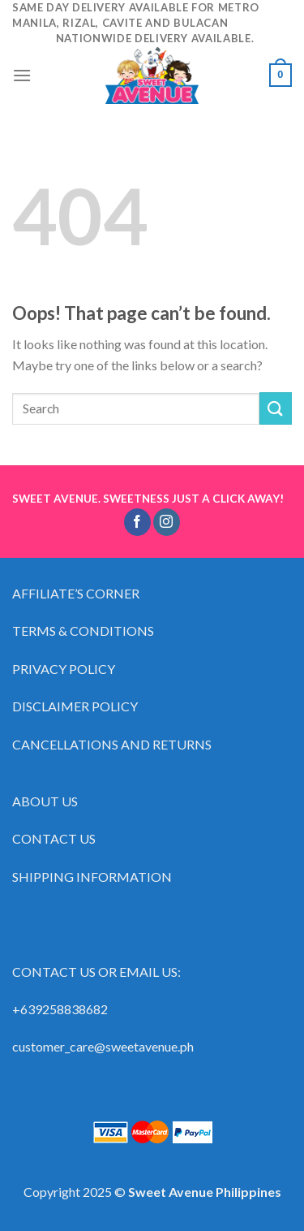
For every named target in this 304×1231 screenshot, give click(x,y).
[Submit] (275, 408)
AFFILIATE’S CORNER (75, 593)
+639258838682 (60, 1009)
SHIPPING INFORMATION (93, 876)
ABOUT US (45, 801)
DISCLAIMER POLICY (75, 706)
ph (187, 1046)
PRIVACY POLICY (63, 668)
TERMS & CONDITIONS (83, 630)
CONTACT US (54, 838)
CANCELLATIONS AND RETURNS (112, 744)
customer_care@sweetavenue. (96, 1046)
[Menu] (22, 75)
